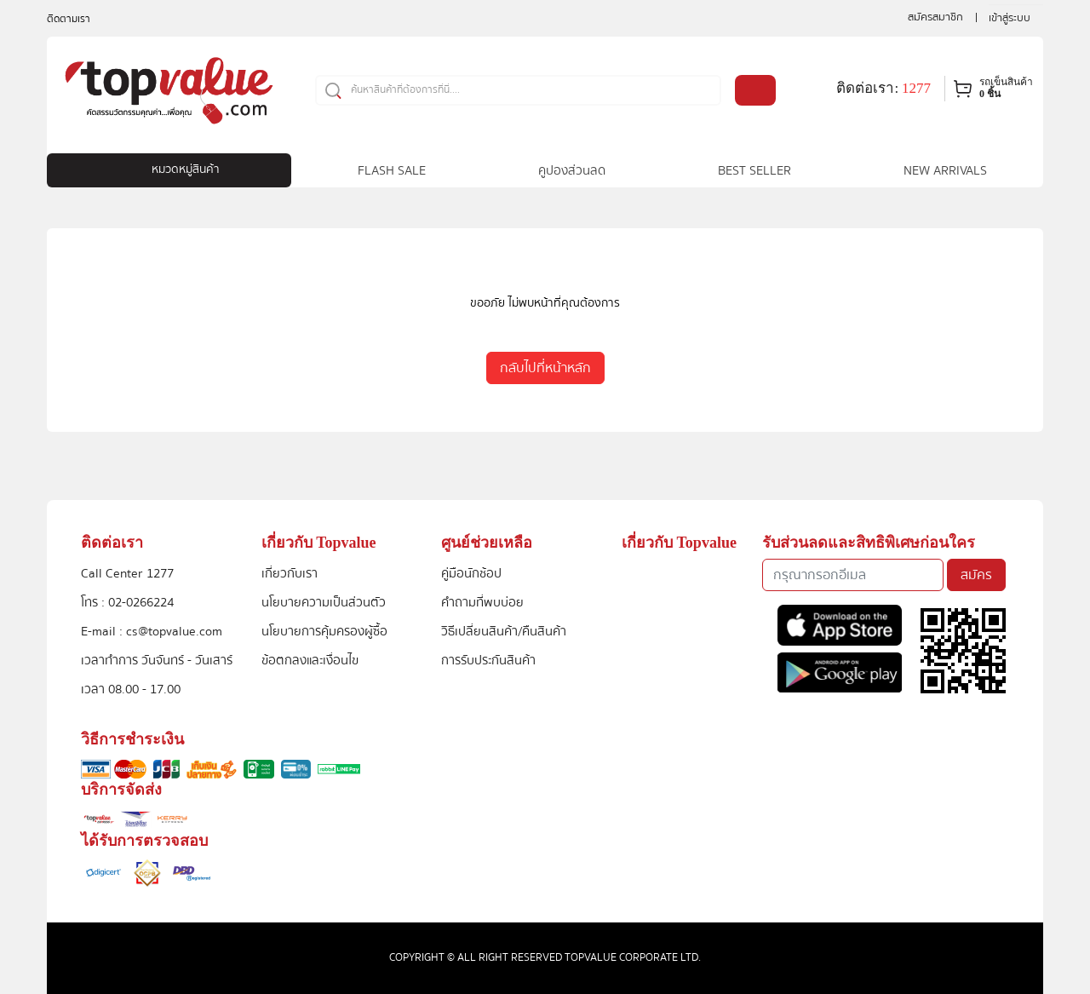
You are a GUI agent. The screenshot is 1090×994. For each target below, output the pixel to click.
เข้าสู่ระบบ (1009, 17)
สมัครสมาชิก (935, 17)
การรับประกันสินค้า (488, 660)
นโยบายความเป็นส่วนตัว (323, 602)
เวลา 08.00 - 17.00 (131, 689)
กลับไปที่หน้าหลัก (545, 368)
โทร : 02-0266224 (127, 602)
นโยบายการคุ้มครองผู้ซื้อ (324, 631)
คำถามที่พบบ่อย (482, 602)
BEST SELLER (754, 170)
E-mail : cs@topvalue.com (151, 631)
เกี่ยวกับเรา (289, 573)
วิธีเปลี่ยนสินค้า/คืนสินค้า (503, 631)
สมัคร (976, 575)
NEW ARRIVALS (945, 170)
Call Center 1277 (127, 573)
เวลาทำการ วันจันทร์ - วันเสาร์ (156, 660)
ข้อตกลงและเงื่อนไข (310, 660)
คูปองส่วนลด (571, 170)
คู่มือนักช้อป (471, 573)
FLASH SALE (392, 170)
